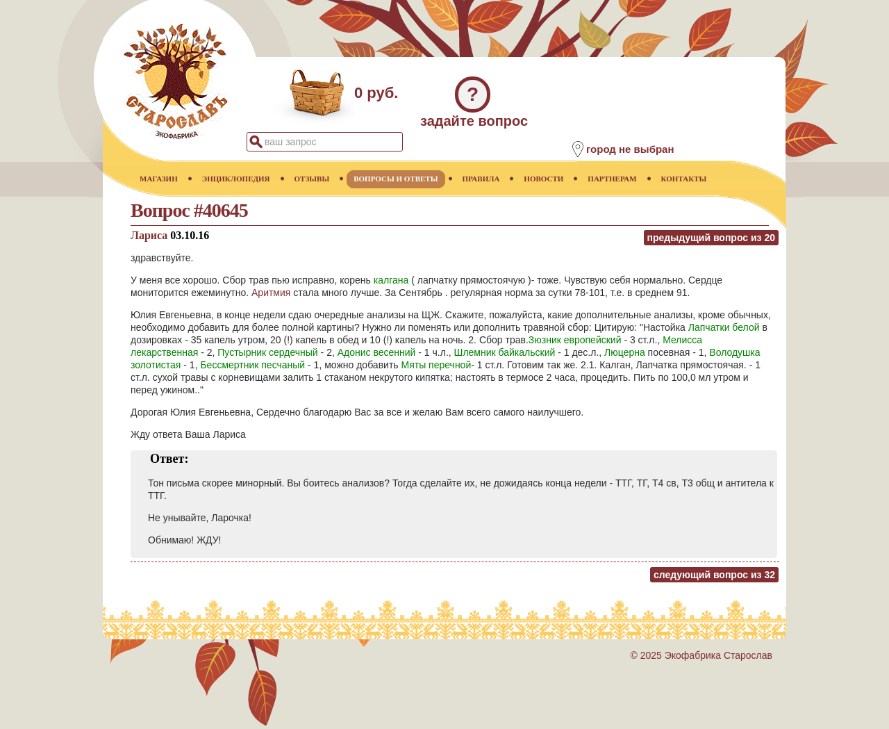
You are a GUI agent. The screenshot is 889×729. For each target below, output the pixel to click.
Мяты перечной (436, 364)
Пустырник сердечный (267, 352)
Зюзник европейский (575, 339)
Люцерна (624, 352)
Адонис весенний (377, 352)
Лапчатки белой (724, 327)
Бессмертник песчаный (252, 364)
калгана (391, 280)
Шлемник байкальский (505, 352)
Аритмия (270, 292)
